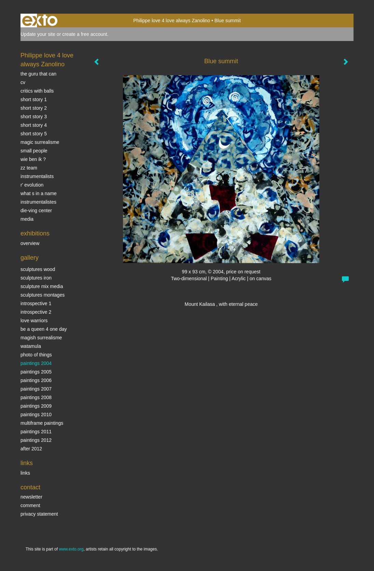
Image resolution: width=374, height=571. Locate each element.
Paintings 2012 (36, 440)
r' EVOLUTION (31, 185)
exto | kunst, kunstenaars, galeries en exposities (39, 20)
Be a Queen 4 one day (43, 329)
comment (30, 505)
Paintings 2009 (36, 406)
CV (22, 82)
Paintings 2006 (36, 380)
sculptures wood (37, 269)
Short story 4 (33, 125)
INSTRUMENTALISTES (38, 202)
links (25, 473)
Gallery (29, 257)
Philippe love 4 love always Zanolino (171, 20)
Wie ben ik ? (33, 159)
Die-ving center (36, 210)
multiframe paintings (41, 423)
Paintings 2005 (36, 372)
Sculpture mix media (41, 286)
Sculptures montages (42, 295)
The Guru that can (38, 74)
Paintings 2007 (36, 389)
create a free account (84, 34)
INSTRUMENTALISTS (37, 176)
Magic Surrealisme (39, 142)
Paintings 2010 (36, 414)
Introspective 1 (35, 303)
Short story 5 (33, 133)
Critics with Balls (37, 91)
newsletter (31, 497)
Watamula (30, 346)
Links (26, 463)
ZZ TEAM (28, 168)
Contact (30, 487)
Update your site (37, 34)
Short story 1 (33, 99)
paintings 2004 (36, 363)
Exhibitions (35, 233)
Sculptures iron (36, 278)
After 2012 (31, 448)
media (26, 219)
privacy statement (39, 514)
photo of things (36, 354)
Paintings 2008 (36, 397)
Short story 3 (33, 116)
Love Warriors (33, 320)
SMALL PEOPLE (33, 150)
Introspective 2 (35, 312)
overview (29, 243)
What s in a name (38, 193)
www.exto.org (71, 549)
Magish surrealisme (41, 337)
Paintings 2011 (36, 431)
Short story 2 (33, 108)
